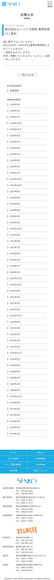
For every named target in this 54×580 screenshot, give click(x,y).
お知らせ (40, 452)
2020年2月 (15, 384)
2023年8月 (15, 241)
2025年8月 (15, 135)
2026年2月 (15, 110)
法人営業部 (13, 458)
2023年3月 (15, 260)
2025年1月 (15, 173)
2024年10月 (16, 185)
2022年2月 (15, 309)
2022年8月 (15, 291)
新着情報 (14, 90)
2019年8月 (15, 402)
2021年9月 (15, 322)
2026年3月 (15, 104)
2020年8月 (15, 365)
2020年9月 (15, 359)
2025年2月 (15, 166)
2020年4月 (15, 377)
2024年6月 (15, 204)
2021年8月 (15, 328)
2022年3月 (15, 303)
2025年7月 (15, 141)
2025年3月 (15, 160)
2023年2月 (15, 266)
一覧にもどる (27, 75)
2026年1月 (15, 117)
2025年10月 (16, 129)
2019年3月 (15, 421)
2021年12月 (16, 315)
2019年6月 (15, 409)
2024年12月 (16, 179)
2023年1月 (15, 272)
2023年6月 (15, 253)
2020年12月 (16, 353)
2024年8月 (15, 197)
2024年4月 (15, 216)
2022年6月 (15, 297)
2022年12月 (16, 278)
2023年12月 (16, 228)
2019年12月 (16, 396)
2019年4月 (15, 415)
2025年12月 (16, 123)
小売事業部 (40, 458)
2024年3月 (15, 222)
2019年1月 (15, 433)
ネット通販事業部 (13, 464)
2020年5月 (15, 371)
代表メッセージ (40, 470)
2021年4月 (15, 334)
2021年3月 (15, 340)
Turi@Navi (40, 464)
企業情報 (13, 470)
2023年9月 (15, 235)
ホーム (13, 452)
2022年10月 (16, 284)
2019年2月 (15, 427)
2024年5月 (15, 210)
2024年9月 (15, 191)
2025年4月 (15, 154)
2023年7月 (15, 247)
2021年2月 (15, 346)
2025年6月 (15, 148)
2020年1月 (15, 390)
